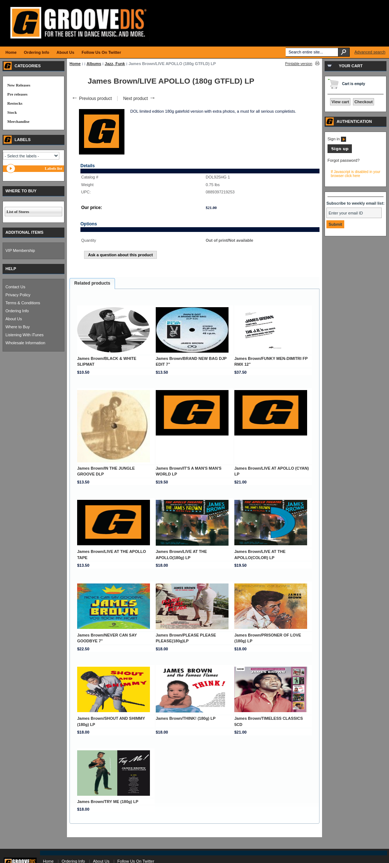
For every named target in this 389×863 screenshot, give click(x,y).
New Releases (18, 85)
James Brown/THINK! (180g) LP (185, 718)
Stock (12, 112)
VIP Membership (20, 250)
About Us (13, 319)
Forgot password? (344, 160)
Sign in (337, 139)
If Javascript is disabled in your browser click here (355, 174)
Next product (139, 98)
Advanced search (369, 52)
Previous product (91, 98)
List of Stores (18, 211)
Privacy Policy (17, 295)
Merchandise (18, 121)
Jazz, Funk (115, 63)
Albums (94, 63)
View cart (340, 102)
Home (75, 63)
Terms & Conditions (22, 303)
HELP (10, 268)
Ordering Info (17, 311)
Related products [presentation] (92, 283)
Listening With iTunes (24, 335)
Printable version (298, 64)
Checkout (363, 102)
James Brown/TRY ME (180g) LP (107, 801)
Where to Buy (17, 327)
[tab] (92, 283)
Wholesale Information (25, 343)
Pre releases (17, 94)
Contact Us (15, 287)
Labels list (53, 168)
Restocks (15, 103)
